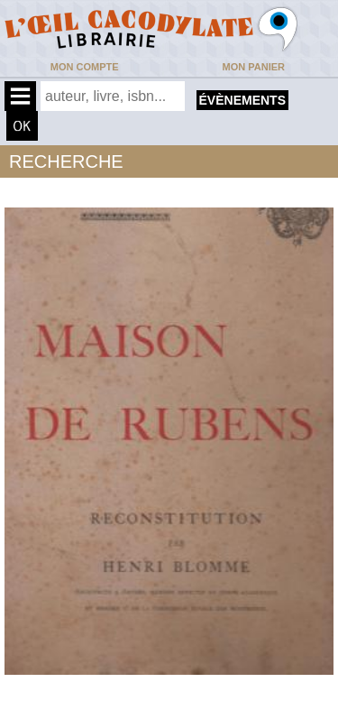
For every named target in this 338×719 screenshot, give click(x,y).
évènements (242, 100)
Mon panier (254, 66)
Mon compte (84, 66)
